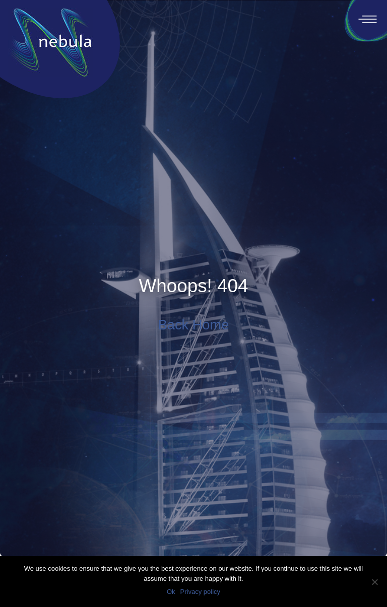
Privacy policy (200, 591)
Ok (171, 591)
